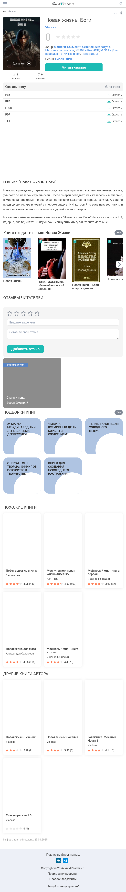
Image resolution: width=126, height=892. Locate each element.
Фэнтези (60, 47)
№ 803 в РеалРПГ (87, 50)
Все (119, 233)
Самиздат (74, 47)
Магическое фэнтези (59, 50)
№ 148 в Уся (72, 53)
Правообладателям (63, 879)
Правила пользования (63, 873)
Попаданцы (90, 53)
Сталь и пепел (16, 397)
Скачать (117, 94)
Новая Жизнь (64, 59)
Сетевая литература (96, 47)
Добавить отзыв (25, 349)
